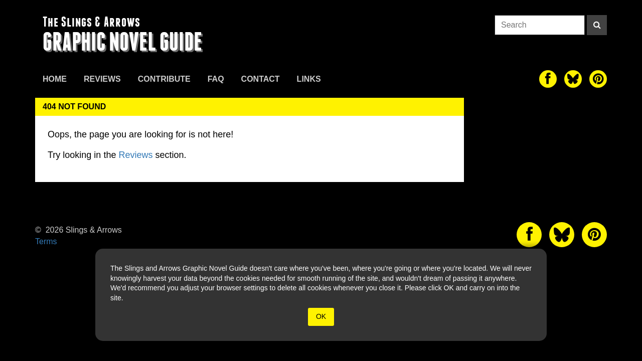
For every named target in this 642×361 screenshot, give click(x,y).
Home (55, 79)
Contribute (164, 79)
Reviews (102, 79)
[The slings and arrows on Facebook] (548, 79)
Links (309, 79)
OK (321, 316)
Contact (260, 79)
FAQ (216, 79)
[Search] (597, 25)
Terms (46, 241)
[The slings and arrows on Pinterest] (598, 79)
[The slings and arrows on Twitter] (573, 79)
